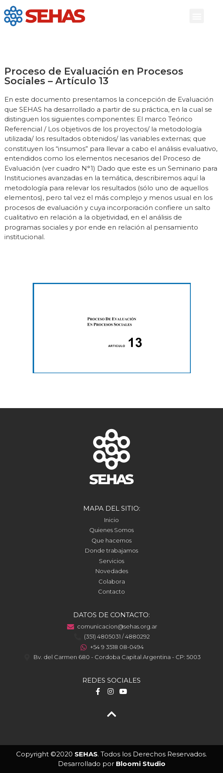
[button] (196, 16)
